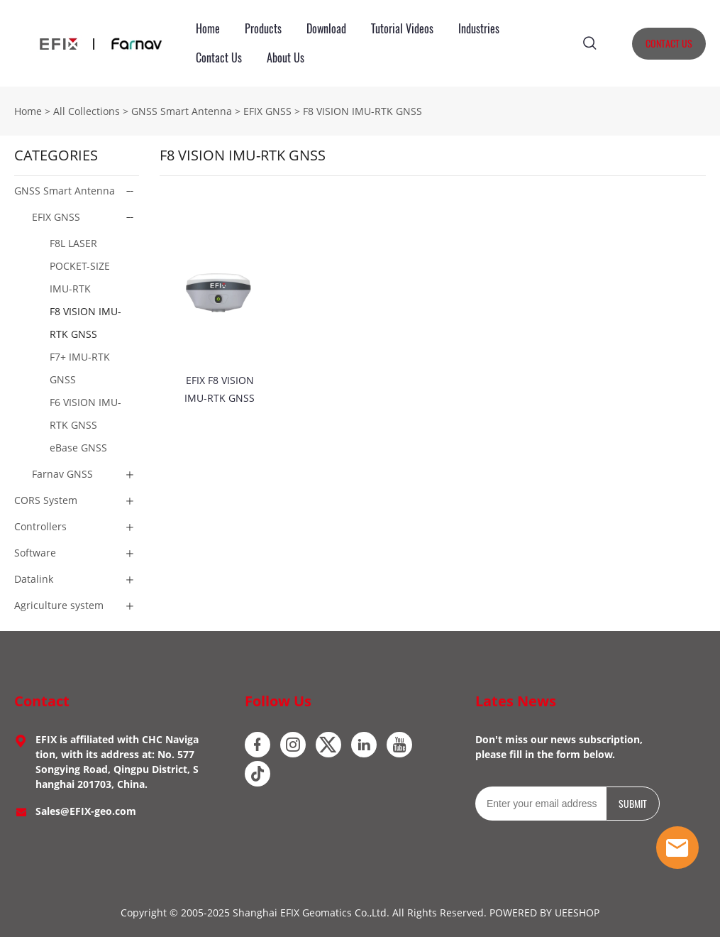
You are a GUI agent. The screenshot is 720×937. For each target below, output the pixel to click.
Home (208, 28)
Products (263, 28)
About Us (285, 57)
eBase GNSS (78, 447)
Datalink (33, 579)
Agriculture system (59, 605)
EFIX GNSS (267, 111)
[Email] (540, 804)
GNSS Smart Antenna (181, 111)
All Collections (86, 111)
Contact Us (219, 57)
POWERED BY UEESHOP (544, 912)
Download (326, 28)
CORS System (45, 500)
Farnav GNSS (62, 474)
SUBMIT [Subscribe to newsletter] (633, 804)
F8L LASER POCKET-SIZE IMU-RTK (80, 265)
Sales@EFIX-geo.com (85, 811)
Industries (478, 28)
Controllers (40, 526)
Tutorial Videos (402, 28)
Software (35, 552)
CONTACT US (669, 43)
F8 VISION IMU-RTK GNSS (362, 111)
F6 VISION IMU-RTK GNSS (85, 413)
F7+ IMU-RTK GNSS (80, 368)
